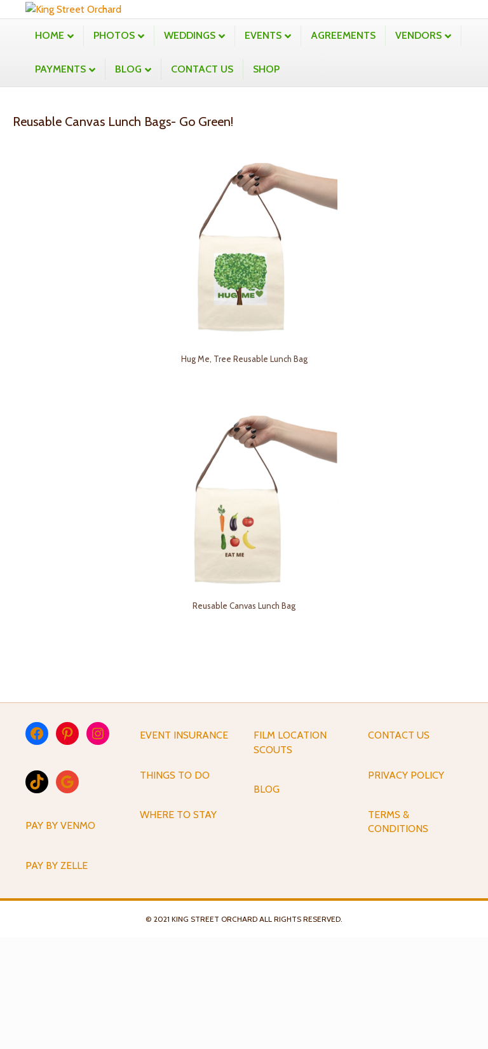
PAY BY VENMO (60, 937)
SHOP (266, 180)
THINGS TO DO (175, 886)
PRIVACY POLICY (406, 886)
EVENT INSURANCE (184, 847)
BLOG (128, 180)
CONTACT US (202, 180)
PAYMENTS (60, 180)
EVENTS (263, 147)
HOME (49, 147)
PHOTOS (114, 147)
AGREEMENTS (343, 147)
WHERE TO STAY (178, 926)
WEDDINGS (189, 147)
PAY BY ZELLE (56, 977)
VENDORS (418, 147)
